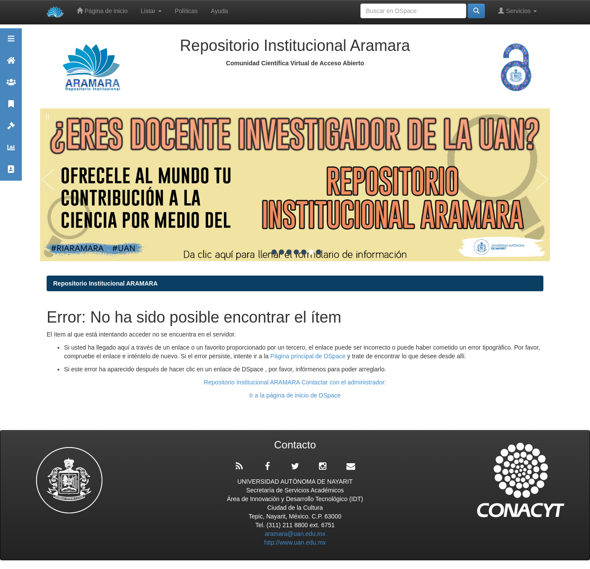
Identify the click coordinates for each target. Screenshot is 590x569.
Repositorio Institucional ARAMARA (105, 283)
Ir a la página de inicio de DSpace (294, 395)
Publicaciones (11, 107)
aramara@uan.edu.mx (295, 533)
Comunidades (11, 86)
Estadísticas (11, 151)
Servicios (517, 10)
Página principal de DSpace (308, 356)
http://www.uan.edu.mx (295, 542)
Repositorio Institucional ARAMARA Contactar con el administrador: (295, 382)
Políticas (186, 10)
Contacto (11, 173)
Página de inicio (102, 10)
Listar (151, 10)
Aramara (11, 64)
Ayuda (219, 10)
